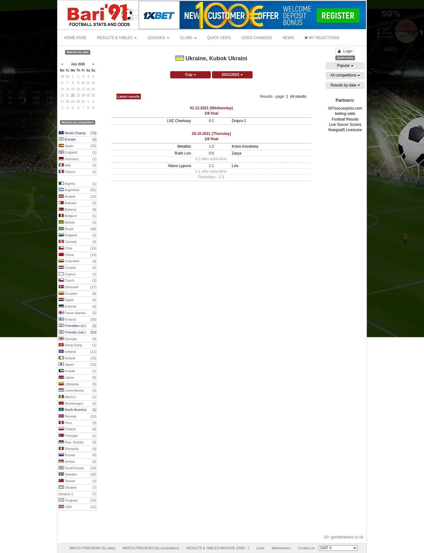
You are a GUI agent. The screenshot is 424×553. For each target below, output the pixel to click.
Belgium (77, 216)
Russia (77, 455)
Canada (77, 241)
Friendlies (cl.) (77, 325)
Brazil (77, 229)
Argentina (77, 190)
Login (345, 51)
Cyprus (77, 274)
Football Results (345, 119)
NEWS (288, 38)
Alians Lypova (179, 166)
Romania (77, 449)
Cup (190, 74)
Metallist (184, 146)
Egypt (77, 300)
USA (77, 507)
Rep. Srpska (77, 442)
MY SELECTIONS (321, 38)
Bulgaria (77, 235)
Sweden (77, 474)
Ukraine (77, 487)
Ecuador (77, 293)
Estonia (77, 306)
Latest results (128, 96)
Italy (77, 165)
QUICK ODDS (219, 38)
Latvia (77, 377)
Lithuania (77, 384)
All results (298, 96)
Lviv (235, 166)
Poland (77, 429)
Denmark (77, 287)
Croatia (77, 267)
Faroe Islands (77, 313)
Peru (77, 423)
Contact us (306, 548)
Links (260, 548)
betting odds (345, 113)
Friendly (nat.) (77, 332)
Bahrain (77, 203)
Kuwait (77, 371)
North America (77, 409)
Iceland (77, 351)
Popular (345, 65)
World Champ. (77, 133)
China (77, 255)
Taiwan (77, 481)
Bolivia (77, 222)
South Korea (77, 468)
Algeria (77, 183)
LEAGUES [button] (158, 38)
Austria (77, 196)
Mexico (77, 397)
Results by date (345, 85)
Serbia (77, 461)
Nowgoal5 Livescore (345, 130)
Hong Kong (77, 345)
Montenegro (77, 403)
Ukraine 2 (77, 494)
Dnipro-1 (239, 121)
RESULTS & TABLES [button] (117, 38)
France (77, 172)
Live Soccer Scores (345, 124)
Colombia (77, 261)
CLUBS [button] (188, 38)
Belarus (77, 209)
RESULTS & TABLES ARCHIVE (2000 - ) (217, 548)
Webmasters (281, 548)
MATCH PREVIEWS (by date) (92, 548)
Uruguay (77, 500)
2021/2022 (232, 74)
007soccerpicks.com (345, 108)
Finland (77, 319)
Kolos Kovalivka (245, 146)
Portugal (77, 435)
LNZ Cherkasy (179, 121)
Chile (77, 248)
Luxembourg (77, 390)
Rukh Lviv (183, 153)
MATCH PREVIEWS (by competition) (151, 548)
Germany (77, 159)
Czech (77, 280)
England (77, 152)
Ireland (77, 358)
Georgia (77, 339)
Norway (77, 416)
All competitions (345, 75)
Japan (77, 364)
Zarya (236, 153)
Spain (77, 146)
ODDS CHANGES (257, 38)
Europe (77, 139)
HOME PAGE (75, 38)
